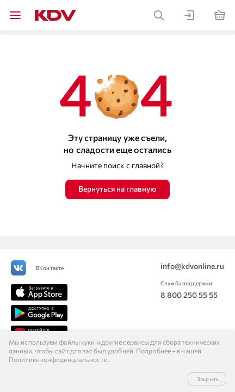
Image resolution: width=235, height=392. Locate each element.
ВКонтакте (50, 268)
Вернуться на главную (117, 188)
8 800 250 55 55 (189, 294)
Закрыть (208, 379)
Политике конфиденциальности (58, 359)
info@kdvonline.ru (192, 266)
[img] (15, 15)
